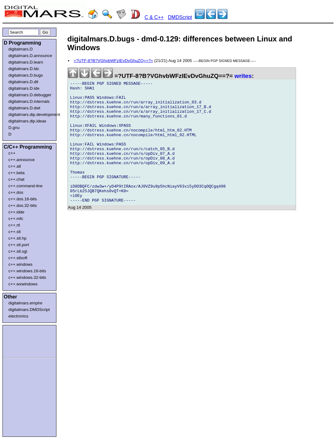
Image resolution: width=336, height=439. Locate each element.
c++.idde (16, 212)
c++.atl (14, 166)
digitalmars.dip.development (30, 114)
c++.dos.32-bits (22, 205)
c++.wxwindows (22, 284)
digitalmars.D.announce (30, 55)
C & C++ (154, 17)
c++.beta (16, 172)
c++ (11, 153)
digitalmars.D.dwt (24, 108)
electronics (18, 316)
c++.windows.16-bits (27, 271)
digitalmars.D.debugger (29, 95)
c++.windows (20, 264)
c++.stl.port (18, 244)
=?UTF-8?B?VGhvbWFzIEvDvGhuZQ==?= (113, 60)
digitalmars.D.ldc (23, 68)
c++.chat (16, 179)
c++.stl (14, 231)
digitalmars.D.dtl (23, 81)
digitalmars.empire (25, 303)
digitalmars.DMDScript (29, 309)
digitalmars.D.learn (25, 62)
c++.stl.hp (17, 238)
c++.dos (15, 192)
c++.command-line (25, 186)
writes (243, 76)
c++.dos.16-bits (22, 199)
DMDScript (180, 17)
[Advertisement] (22, 340)
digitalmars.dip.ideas (27, 121)
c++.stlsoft (17, 257)
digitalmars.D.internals (29, 101)
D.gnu (14, 127)
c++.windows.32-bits (27, 277)
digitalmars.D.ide (23, 88)
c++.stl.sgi (17, 251)
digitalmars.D (20, 49)
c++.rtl (14, 225)
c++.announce (21, 159)
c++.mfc (15, 218)
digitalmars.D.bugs (25, 75)
